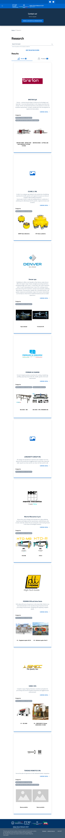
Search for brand (16, 44)
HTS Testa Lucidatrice (40, 234)
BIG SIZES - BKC (24, 410)
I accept (59, 831)
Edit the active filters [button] (32, 50)
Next (50, 134)
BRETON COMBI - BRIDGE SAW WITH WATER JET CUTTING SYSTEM (24, 144)
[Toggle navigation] (2, 6)
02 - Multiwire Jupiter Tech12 (40, 641)
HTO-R (40, 556)
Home (13, 30)
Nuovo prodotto (24, 808)
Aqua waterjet (24, 327)
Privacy (44, 831)
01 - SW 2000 (24, 724)
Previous (14, 134)
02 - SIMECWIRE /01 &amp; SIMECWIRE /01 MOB (40, 725)
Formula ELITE (40, 327)
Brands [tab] (22, 59)
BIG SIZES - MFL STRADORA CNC (40, 410)
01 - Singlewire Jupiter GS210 (24, 641)
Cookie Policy (51, 831)
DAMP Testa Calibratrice (24, 234)
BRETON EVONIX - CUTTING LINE (40, 143)
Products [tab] (43, 59)
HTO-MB (24, 556)
